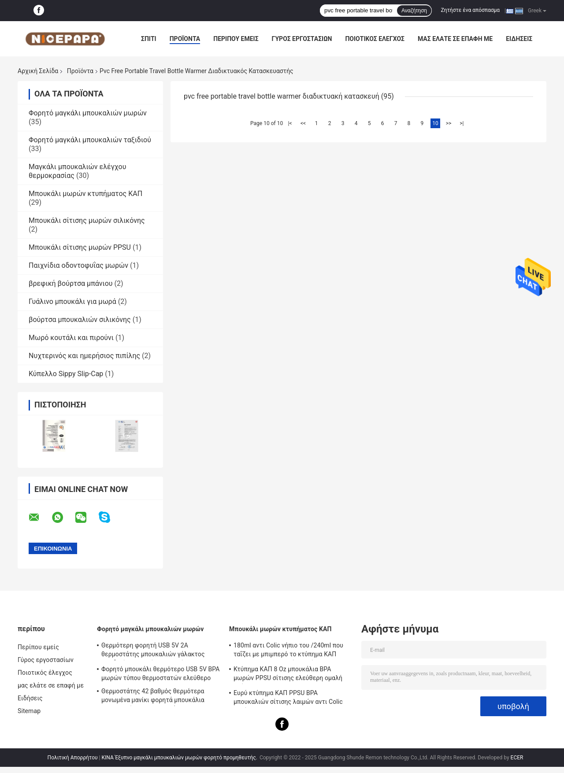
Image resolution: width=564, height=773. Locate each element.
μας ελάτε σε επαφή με (455, 38)
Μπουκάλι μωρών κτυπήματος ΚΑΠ (85, 193)
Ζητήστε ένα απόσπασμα (470, 10)
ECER (517, 758)
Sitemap (29, 710)
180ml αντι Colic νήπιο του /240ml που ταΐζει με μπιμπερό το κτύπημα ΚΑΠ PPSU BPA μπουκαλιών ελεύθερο (288, 651)
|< (290, 123)
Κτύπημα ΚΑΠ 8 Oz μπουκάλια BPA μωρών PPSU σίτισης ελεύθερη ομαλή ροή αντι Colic (288, 675)
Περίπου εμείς (235, 38)
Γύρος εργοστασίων (302, 38)
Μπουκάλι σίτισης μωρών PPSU (80, 247)
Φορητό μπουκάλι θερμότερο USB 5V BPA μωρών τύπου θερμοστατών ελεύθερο (160, 673)
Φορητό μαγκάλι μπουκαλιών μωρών (88, 113)
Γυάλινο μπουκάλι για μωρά (72, 301)
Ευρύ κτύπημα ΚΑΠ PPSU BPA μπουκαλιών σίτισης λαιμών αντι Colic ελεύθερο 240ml (288, 698)
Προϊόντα (185, 38)
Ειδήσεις (519, 38)
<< (303, 123)
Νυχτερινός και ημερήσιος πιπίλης (84, 355)
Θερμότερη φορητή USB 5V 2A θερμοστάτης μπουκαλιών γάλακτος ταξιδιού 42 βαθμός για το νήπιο (153, 651)
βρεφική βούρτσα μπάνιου (71, 283)
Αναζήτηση (414, 10)
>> (449, 123)
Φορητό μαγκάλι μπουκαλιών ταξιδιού (90, 140)
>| (462, 123)
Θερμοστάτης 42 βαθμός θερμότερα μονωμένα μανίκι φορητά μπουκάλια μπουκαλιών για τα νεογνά (152, 697)
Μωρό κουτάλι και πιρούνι (71, 337)
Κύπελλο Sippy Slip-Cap (66, 374)
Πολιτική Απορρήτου (73, 758)
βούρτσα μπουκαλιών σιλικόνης (80, 319)
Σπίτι (148, 38)
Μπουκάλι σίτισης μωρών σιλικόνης (87, 220)
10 (435, 123)
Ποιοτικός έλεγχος (374, 38)
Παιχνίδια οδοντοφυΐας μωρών (78, 265)
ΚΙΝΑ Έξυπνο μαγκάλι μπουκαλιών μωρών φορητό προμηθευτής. (179, 758)
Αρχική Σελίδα (38, 70)
